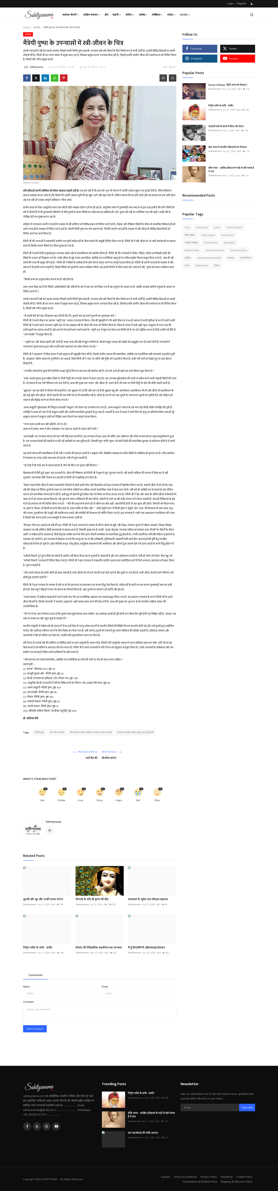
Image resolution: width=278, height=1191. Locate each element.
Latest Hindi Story (215, 250)
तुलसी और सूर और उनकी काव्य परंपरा (43, 899)
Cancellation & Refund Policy (199, 1181)
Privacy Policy (208, 1177)
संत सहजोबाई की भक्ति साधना (143, 1133)
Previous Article (85, 751)
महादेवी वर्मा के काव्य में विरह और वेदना (226, 126)
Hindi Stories (210, 242)
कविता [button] (129, 15)
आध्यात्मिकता (245, 258)
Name (26, 986)
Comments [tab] (35, 975)
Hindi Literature (234, 227)
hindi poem (202, 227)
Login (230, 3)
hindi (187, 227)
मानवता (230, 258)
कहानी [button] (116, 15)
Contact (165, 1177)
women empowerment (209, 258)
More (185, 15)
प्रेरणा (187, 265)
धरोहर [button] (171, 15)
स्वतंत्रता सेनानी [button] (70, 15)
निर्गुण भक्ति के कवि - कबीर (37, 948)
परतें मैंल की (91, 758)
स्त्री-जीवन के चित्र (57, 732)
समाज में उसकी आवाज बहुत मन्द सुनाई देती (135, 732)
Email (105, 986)
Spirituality (229, 242)
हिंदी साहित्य (190, 235)
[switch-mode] (252, 4)
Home (26, 27)
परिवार (216, 265)
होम (106, 14)
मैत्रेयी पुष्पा (39, 732)
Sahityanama (53, 821)
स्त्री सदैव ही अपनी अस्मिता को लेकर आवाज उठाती (91, 732)
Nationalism (201, 265)
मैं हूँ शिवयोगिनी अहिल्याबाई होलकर (146, 948)
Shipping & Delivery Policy (236, 1181)
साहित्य (188, 258)
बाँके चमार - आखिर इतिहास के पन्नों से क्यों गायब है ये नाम (231, 169)
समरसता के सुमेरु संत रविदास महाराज (148, 899)
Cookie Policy (244, 1177)
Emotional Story (239, 250)
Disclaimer (226, 1177)
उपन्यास (36, 27)
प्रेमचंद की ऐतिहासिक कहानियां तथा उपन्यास (99, 948)
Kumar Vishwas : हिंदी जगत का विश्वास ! (227, 85)
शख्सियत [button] (157, 15)
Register (241, 3)
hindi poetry (227, 235)
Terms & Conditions (184, 1177)
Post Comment (35, 1029)
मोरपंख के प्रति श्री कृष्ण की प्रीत (92, 899)
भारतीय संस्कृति (191, 242)
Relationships (192, 250)
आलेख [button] (143, 15)
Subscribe (247, 1107)
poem (217, 227)
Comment (28, 1002)
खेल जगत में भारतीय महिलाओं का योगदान (227, 147)
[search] (251, 14)
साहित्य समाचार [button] (91, 15)
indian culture (208, 235)
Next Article (111, 751)
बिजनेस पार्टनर (109, 758)
